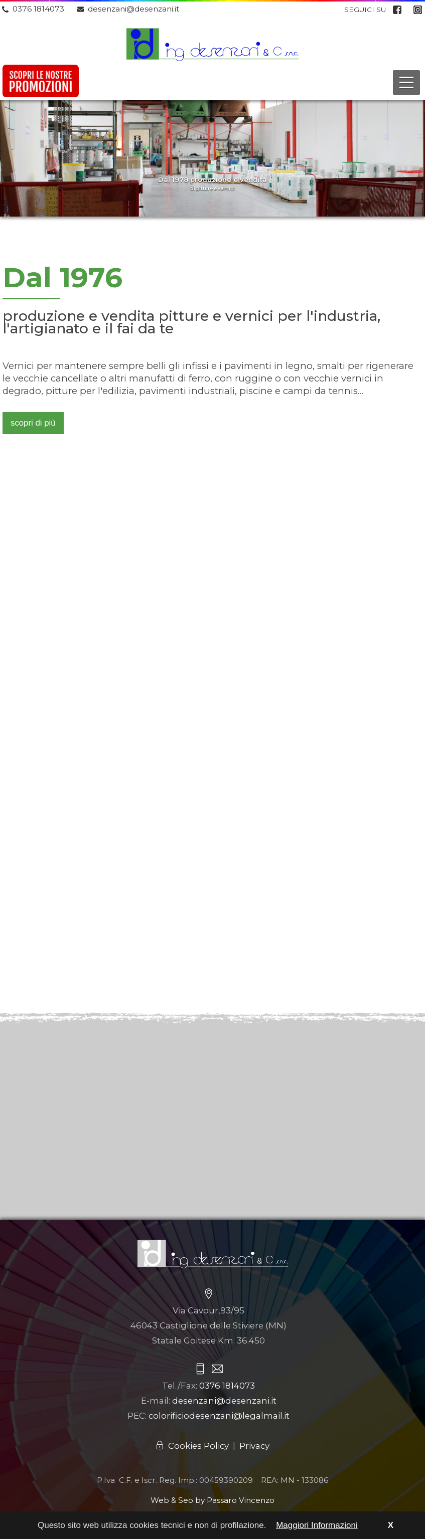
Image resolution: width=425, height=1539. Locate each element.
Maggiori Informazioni (317, 1525)
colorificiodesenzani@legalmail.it (219, 1416)
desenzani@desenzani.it (133, 9)
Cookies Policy (198, 1446)
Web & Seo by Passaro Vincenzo (212, 1500)
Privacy (254, 1446)
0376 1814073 (38, 9)
